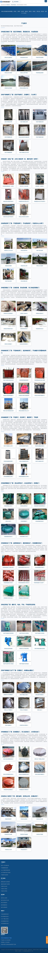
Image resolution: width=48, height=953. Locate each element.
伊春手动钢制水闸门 (39, 461)
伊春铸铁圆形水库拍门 (8, 582)
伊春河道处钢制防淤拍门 (8, 759)
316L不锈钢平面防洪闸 (5, 870)
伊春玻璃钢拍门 (24, 521)
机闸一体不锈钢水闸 (5, 865)
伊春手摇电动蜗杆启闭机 (39, 648)
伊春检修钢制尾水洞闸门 (24, 476)
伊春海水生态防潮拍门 (8, 313)
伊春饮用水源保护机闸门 (8, 201)
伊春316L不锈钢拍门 (8, 709)
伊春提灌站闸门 (24, 849)
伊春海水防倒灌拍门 (24, 344)
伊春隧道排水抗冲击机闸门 (39, 201)
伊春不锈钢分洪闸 (24, 121)
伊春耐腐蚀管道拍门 (8, 536)
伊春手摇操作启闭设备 (24, 663)
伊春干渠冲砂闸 (39, 250)
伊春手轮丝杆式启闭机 (24, 633)
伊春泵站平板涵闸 (24, 834)
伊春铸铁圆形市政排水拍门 (24, 567)
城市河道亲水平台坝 (5, 900)
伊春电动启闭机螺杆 (8, 648)
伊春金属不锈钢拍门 (39, 694)
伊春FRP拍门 (8, 521)
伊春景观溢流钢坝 (39, 72)
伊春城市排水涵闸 (8, 834)
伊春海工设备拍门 (24, 313)
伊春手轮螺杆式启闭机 (39, 633)
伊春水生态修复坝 (8, 57)
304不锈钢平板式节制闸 (5, 872)
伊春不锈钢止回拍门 (24, 694)
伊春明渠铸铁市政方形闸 (39, 380)
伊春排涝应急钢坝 (39, 57)
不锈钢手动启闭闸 (4, 874)
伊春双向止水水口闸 (8, 250)
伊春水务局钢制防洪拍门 (24, 774)
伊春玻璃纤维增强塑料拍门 (39, 505)
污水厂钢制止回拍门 (5, 918)
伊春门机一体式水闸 (24, 186)
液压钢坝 (2, 894)
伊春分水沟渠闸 (39, 265)
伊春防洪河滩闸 (8, 265)
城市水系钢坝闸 (4, 907)
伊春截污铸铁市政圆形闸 (24, 395)
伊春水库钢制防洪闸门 (24, 461)
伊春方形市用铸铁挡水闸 (8, 410)
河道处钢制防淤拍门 (5, 914)
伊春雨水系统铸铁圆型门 (8, 395)
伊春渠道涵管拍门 (24, 328)
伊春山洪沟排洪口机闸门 (24, 216)
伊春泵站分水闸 (8, 849)
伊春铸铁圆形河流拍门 (39, 567)
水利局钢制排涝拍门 (5, 921)
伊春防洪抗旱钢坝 (8, 88)
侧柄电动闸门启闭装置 (5, 881)
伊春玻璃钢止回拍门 (8, 505)
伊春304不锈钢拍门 (24, 709)
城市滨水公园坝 (4, 897)
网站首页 (8, 4)
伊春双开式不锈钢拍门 (8, 694)
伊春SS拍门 (39, 709)
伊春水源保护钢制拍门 (39, 774)
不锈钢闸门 (3, 862)
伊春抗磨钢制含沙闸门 (8, 476)
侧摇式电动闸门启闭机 (5, 884)
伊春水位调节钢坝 (24, 72)
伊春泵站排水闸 (39, 819)
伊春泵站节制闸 (39, 834)
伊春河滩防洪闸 (24, 281)
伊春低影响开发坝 (24, 57)
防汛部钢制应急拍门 (5, 916)
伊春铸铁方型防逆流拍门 (24, 598)
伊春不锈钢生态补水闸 (24, 152)
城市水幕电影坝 (4, 902)
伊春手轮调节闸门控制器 (8, 663)
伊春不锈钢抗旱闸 (8, 121)
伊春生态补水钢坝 (8, 72)
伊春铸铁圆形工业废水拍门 (8, 567)
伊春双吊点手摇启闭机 (24, 648)
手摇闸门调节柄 (4, 891)
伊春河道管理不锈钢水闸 (24, 137)
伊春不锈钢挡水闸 (39, 121)
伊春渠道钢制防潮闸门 (8, 461)
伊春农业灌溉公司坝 (24, 88)
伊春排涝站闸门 (8, 819)
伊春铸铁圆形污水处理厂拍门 (40, 582)
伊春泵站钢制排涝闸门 (39, 445)
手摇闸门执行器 (4, 886)
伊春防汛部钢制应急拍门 (24, 759)
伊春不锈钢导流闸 (39, 137)
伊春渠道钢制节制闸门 (24, 445)
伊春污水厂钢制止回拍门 (39, 759)
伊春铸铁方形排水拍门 (8, 598)
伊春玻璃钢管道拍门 (39, 521)
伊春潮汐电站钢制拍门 (8, 789)
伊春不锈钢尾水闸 (8, 137)
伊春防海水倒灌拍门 (24, 725)
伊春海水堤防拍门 (39, 313)
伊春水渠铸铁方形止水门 (24, 410)
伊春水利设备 (13, 4)
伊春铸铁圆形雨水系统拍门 (24, 582)
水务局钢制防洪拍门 (5, 923)
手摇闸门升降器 (4, 888)
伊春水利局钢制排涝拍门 (8, 774)
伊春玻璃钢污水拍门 (24, 536)
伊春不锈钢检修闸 (8, 152)
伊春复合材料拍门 (24, 505)
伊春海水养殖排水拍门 (8, 328)
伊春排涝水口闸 (24, 265)
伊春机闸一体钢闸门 (39, 186)
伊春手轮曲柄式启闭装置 (8, 633)
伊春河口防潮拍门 (8, 344)
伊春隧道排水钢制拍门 (24, 789)
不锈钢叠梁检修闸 (4, 867)
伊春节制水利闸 (8, 281)
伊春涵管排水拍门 (39, 328)
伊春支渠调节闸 (24, 250)
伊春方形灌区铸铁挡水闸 (8, 380)
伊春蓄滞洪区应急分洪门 (24, 201)
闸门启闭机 (3, 878)
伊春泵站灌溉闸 (24, 819)
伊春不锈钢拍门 (8, 725)
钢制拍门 (2, 910)
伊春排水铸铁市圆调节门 (39, 395)
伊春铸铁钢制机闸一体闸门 (8, 186)
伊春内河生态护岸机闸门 (8, 216)
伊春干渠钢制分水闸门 (8, 445)
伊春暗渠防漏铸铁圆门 (24, 380)
